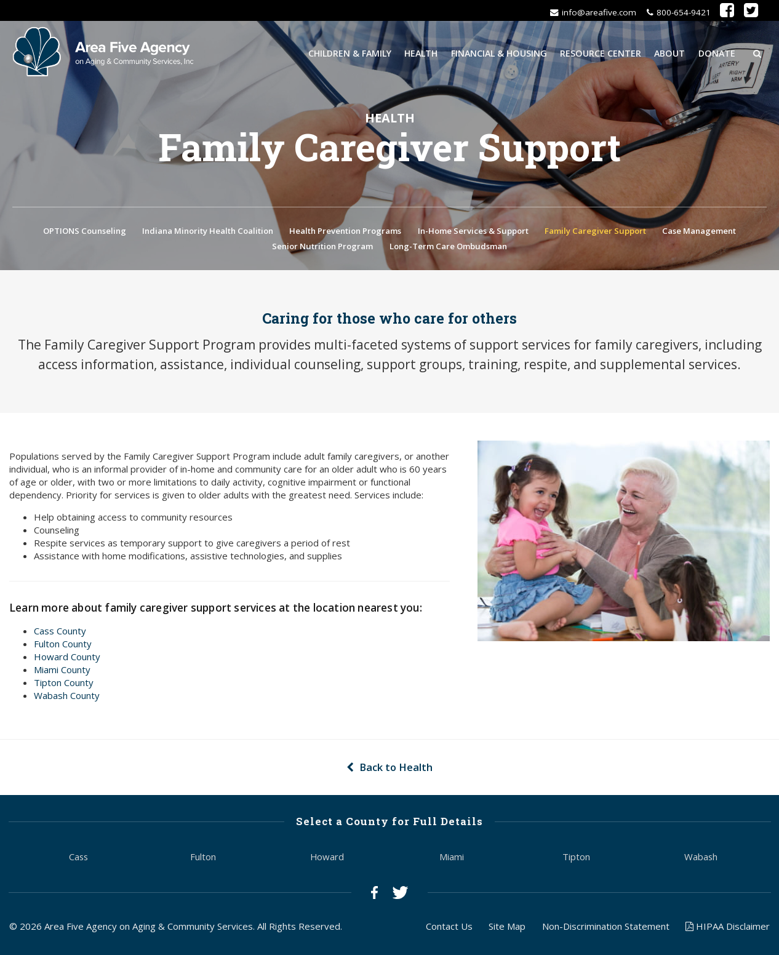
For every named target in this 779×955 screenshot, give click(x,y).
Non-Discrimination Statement (605, 927)
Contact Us (449, 927)
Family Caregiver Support (595, 232)
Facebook (374, 893)
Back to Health (389, 769)
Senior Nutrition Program (322, 247)
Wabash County (67, 697)
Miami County (62, 671)
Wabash (700, 858)
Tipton (576, 858)
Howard (327, 858)
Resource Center (600, 52)
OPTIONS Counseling (84, 232)
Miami (451, 858)
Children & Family (349, 52)
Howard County (67, 658)
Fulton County (63, 645)
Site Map (507, 927)
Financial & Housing (499, 52)
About (669, 52)
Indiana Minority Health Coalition (207, 232)
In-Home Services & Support (473, 232)
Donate (716, 52)
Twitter (400, 893)
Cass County (60, 632)
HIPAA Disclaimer (727, 927)
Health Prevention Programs (345, 232)
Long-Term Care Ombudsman (448, 247)
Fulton (203, 858)
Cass (78, 858)
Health (420, 52)
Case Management (699, 232)
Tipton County (64, 684)
